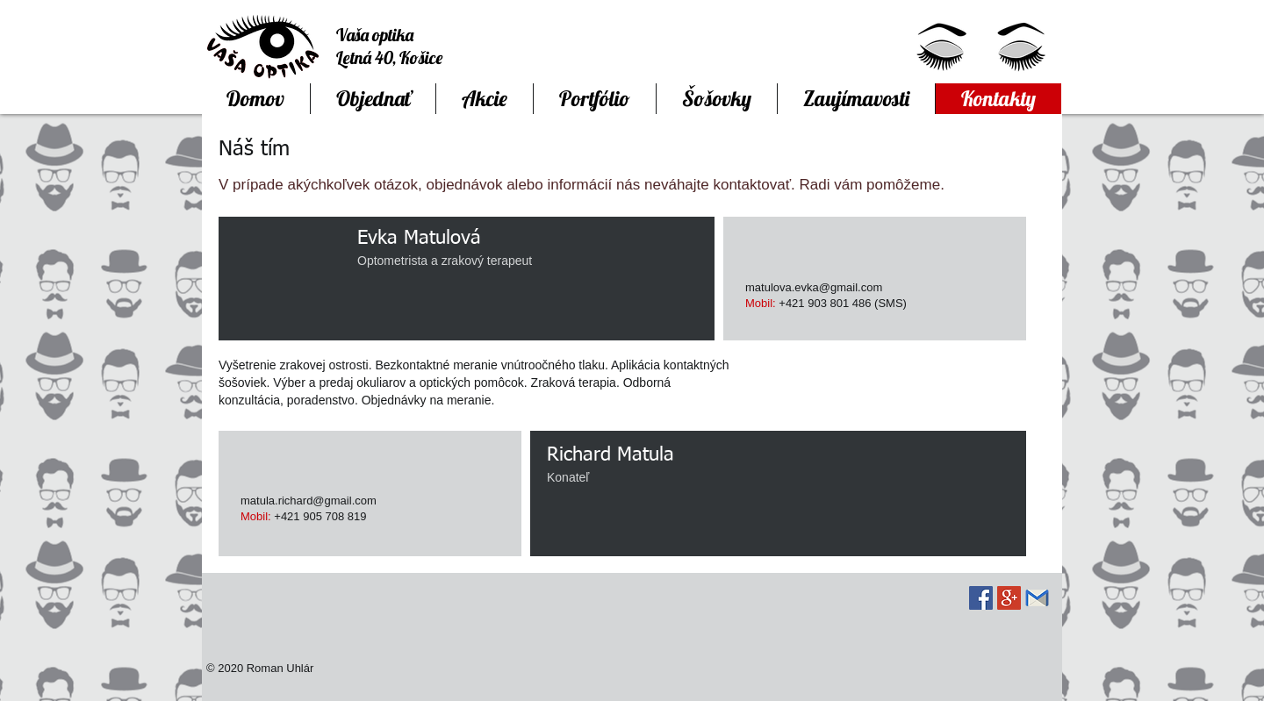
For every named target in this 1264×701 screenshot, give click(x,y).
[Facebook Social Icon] (981, 598)
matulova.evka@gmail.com (813, 287)
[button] (594, 98)
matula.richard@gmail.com (309, 500)
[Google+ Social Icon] (1009, 598)
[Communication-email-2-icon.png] (1037, 598)
